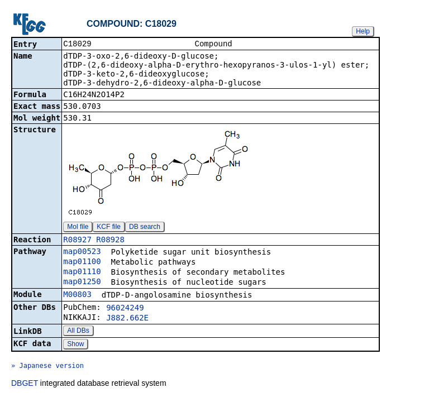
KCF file (109, 228)
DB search (144, 228)
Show (75, 345)
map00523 (82, 252)
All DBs (78, 332)
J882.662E (127, 318)
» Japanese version (47, 367)
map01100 (82, 262)
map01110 (82, 272)
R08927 (77, 240)
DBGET (24, 384)
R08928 (110, 240)
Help (363, 31)
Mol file (77, 228)
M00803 (77, 295)
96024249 (125, 308)
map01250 (82, 282)
